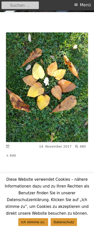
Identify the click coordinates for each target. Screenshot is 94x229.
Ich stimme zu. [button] (33, 222)
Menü (85, 5)
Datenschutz (64, 222)
